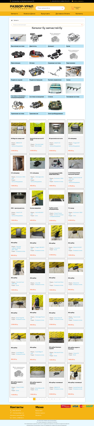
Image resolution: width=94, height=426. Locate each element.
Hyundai (75, 387)
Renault (56, 213)
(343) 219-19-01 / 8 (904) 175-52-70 (60, 1)
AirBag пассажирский (17, 138)
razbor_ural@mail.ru (17, 417)
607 (79, 142)
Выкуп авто (45, 13)
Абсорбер (14, 242)
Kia (17, 177)
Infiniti (55, 142)
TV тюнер (71, 208)
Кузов (55, 249)
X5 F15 (20, 142)
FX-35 (58, 142)
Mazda (75, 247)
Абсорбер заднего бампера (74, 348)
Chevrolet (37, 144)
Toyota (75, 177)
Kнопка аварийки (35, 208)
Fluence (60, 213)
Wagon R (22, 352)
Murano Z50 (41, 388)
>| (59, 399)
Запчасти (14, 13)
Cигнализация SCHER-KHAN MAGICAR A (56, 173)
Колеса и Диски (29, 13)
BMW (17, 142)
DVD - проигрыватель (17, 208)
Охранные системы (58, 181)
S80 (39, 283)
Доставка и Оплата (63, 13)
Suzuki (55, 282)
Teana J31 (60, 317)
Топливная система (20, 251)
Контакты (79, 13)
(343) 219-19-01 (15, 410)
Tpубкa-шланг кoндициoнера (53, 208)
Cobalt (41, 144)
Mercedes (56, 352)
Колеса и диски (40, 413)
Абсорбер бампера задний (55, 347)
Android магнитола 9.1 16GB (37, 139)
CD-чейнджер (34, 173)
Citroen (56, 248)
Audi (36, 212)
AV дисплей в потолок (56, 138)
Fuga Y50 (22, 317)
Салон (36, 215)
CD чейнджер (72, 138)
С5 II (59, 248)
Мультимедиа (38, 146)
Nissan (17, 317)
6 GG (78, 283)
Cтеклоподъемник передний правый (74, 173)
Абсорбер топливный (56, 382)
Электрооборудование (17, 146)
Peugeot (75, 142)
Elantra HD (79, 387)
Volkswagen (38, 177)
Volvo (36, 283)
